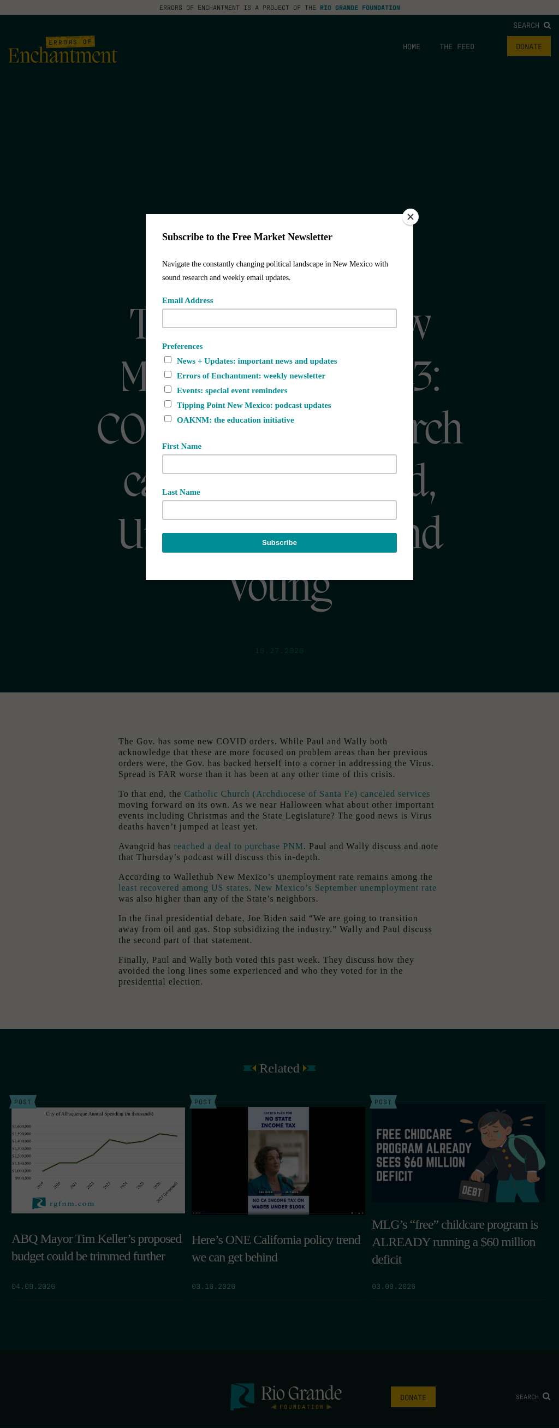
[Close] (410, 217)
